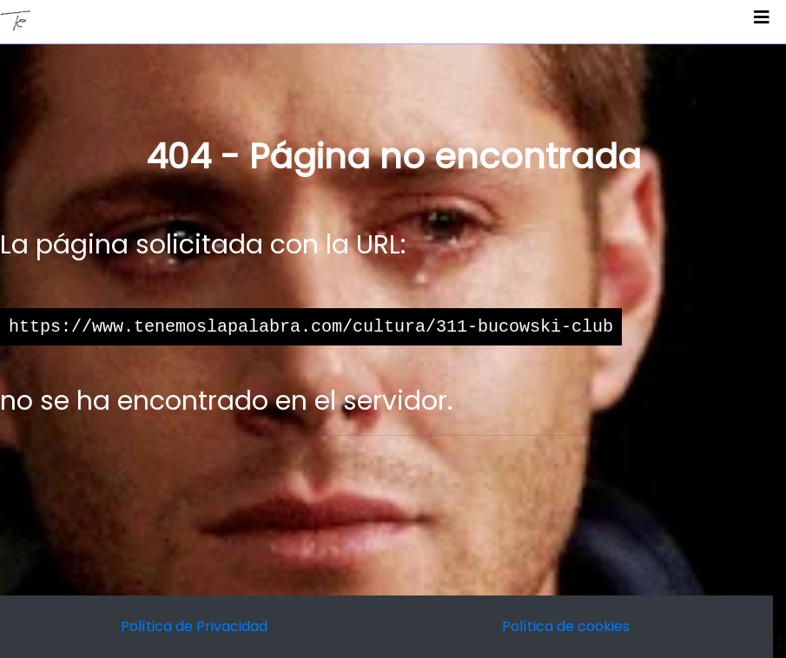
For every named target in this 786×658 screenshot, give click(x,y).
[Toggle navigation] (761, 21)
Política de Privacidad (194, 626)
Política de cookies (566, 626)
